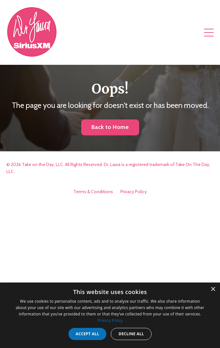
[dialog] (110, 315)
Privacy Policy (133, 191)
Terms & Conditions (93, 191)
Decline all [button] (131, 334)
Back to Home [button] (110, 127)
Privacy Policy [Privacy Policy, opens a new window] (110, 320)
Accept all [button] (87, 334)
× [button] (212, 289)
